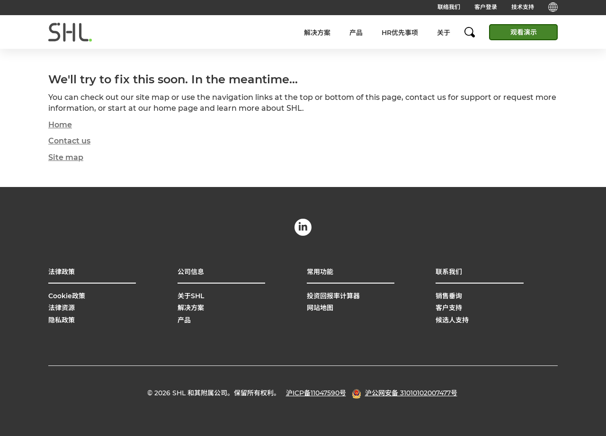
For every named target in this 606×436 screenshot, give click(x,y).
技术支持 (522, 6)
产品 (356, 32)
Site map (65, 157)
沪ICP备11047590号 (316, 393)
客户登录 (485, 6)
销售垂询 (449, 296)
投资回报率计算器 (333, 296)
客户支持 (449, 307)
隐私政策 (61, 320)
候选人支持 (452, 320)
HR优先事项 (400, 32)
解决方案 (317, 32)
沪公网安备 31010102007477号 (411, 393)
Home (60, 124)
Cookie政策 (66, 296)
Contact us (69, 140)
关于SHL (191, 296)
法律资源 (61, 307)
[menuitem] (317, 32)
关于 (443, 32)
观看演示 (523, 32)
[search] (474, 32)
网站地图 (320, 307)
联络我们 (448, 6)
